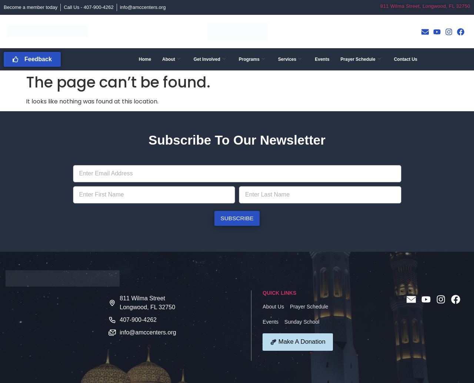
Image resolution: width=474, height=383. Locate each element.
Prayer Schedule (361, 59)
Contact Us (405, 59)
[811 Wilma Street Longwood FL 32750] (57, 325)
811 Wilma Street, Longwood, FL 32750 (425, 6)
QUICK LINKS (279, 293)
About (171, 59)
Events (322, 59)
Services (289, 59)
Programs (252, 59)
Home (145, 59)
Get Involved (210, 59)
